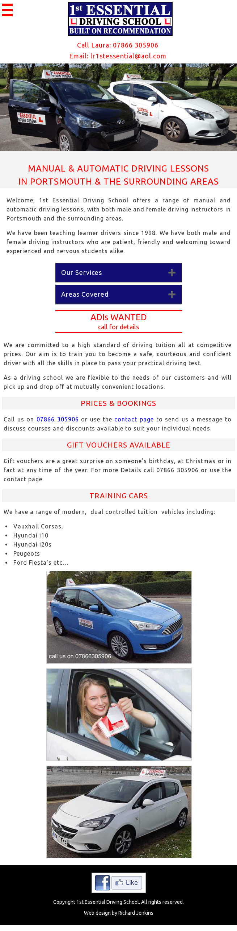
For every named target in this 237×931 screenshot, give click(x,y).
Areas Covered (85, 294)
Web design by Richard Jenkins (118, 913)
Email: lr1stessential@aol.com (117, 55)
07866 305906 (56, 419)
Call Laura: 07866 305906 (117, 45)
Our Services (81, 272)
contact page (134, 419)
